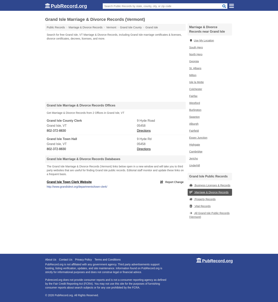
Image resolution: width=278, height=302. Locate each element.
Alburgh (193, 123)
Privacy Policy (83, 259)
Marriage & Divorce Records (209, 192)
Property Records (202, 199)
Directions (144, 130)
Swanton (194, 116)
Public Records (56, 27)
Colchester (195, 89)
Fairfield (194, 130)
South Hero (196, 47)
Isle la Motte (196, 82)
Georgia (194, 61)
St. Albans (195, 68)
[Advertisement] (115, 71)
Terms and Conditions (108, 259)
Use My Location (201, 40)
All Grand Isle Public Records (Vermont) (209, 215)
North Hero (195, 54)
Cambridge (195, 151)
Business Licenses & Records (209, 185)
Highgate (194, 144)
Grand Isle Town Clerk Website (69, 182)
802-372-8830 (56, 130)
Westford (194, 103)
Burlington (195, 109)
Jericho (193, 158)
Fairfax (193, 96)
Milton (192, 75)
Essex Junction (198, 137)
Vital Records (200, 206)
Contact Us (65, 259)
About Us (50, 259)
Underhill (194, 165)
